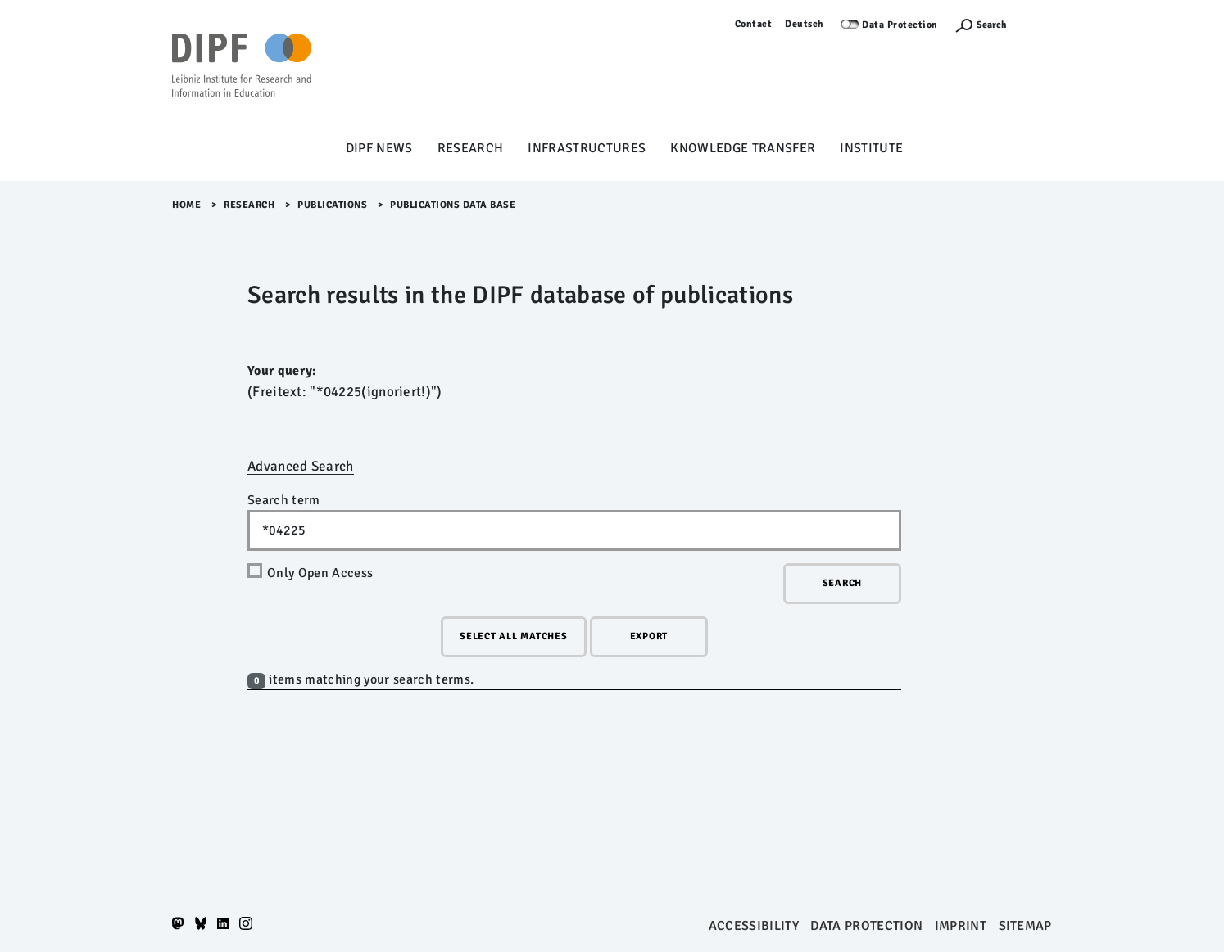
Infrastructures (587, 148)
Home (186, 205)
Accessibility (754, 926)
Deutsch (804, 24)
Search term (283, 500)
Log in (1037, 24)
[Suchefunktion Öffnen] (980, 25)
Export (649, 636)
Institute (871, 148)
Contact (754, 24)
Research (470, 148)
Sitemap (1025, 926)
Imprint (960, 926)
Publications (332, 205)
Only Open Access (320, 573)
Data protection (866, 926)
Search (992, 25)
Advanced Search (300, 466)
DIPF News (379, 148)
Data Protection (900, 25)
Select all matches (514, 636)
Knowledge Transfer (742, 148)
